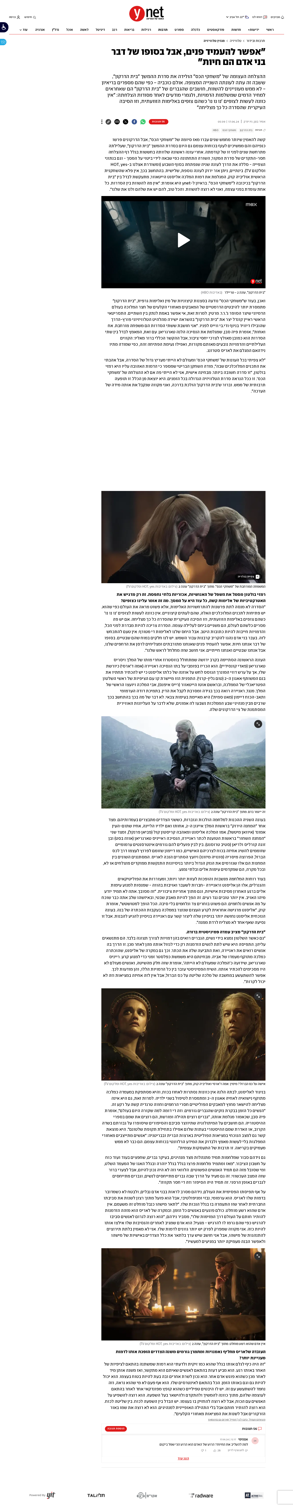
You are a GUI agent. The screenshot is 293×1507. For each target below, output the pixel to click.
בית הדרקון (246, 130)
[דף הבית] (146, 21)
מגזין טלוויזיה (214, 41)
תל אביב (234, 17)
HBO (215, 130)
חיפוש (28, 17)
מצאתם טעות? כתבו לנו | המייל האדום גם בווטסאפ (236, 1420)
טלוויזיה (235, 41)
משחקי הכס (229, 130)
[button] (183, 240)
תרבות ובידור (255, 41)
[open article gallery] (183, 537)
